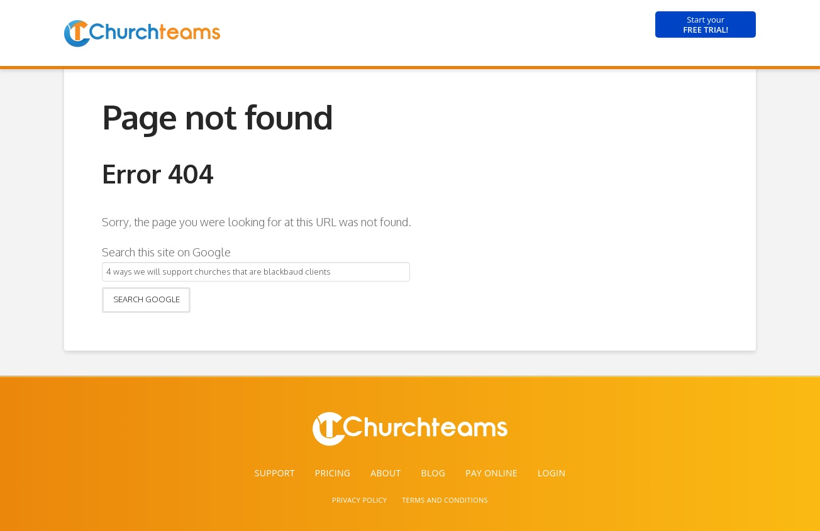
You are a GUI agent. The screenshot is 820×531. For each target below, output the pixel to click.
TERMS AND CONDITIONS (445, 499)
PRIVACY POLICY (359, 499)
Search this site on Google (166, 252)
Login (551, 473)
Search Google (146, 299)
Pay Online (491, 473)
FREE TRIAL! (705, 24)
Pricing (333, 473)
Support (275, 473)
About (385, 473)
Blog (433, 473)
